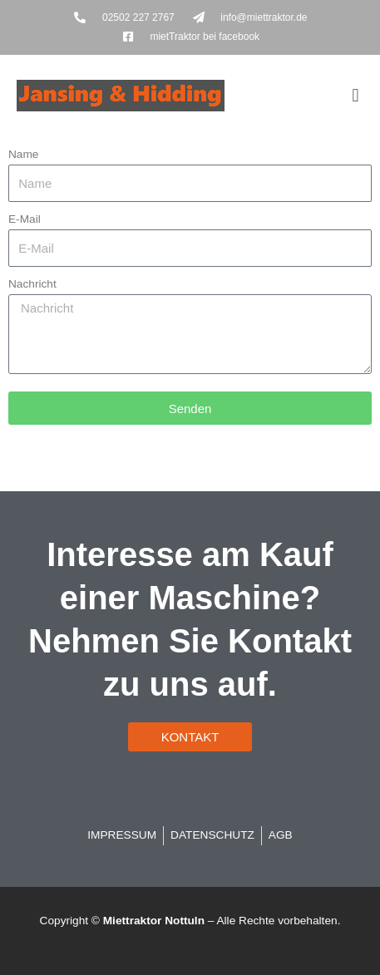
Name (23, 154)
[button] (355, 95)
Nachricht (32, 284)
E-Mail (24, 219)
